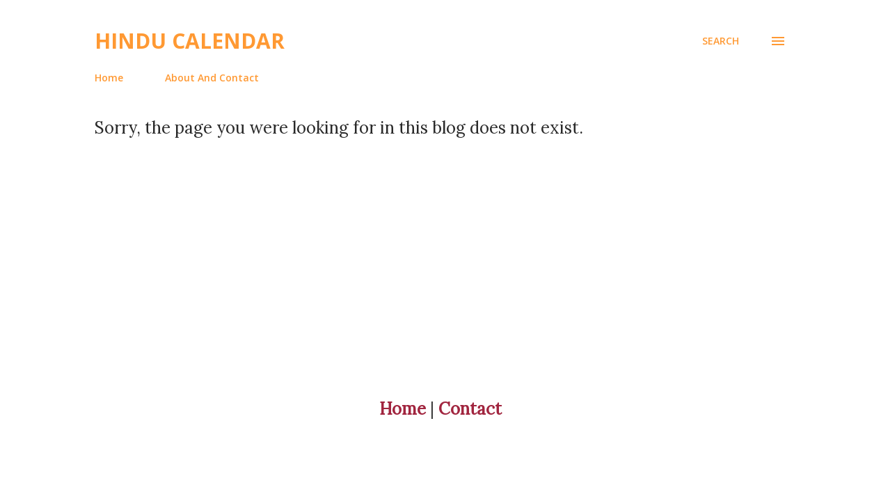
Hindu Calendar (190, 40)
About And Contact (212, 77)
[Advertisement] (417, 235)
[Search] (720, 41)
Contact (470, 409)
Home (109, 77)
